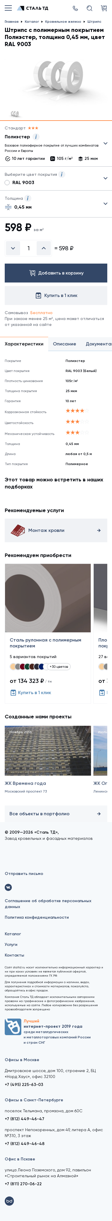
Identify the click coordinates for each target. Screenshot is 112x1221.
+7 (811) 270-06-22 (23, 1183)
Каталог (13, 933)
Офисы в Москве (22, 1059)
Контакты (14, 955)
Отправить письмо (24, 873)
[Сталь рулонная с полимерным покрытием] (48, 633)
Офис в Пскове (20, 1159)
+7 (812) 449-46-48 (25, 1143)
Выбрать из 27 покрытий (51, 144)
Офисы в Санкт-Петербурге (34, 1100)
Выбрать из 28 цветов (56, 178)
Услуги (11, 944)
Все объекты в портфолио (56, 813)
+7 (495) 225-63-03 (24, 1084)
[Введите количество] (28, 248)
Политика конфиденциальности (37, 917)
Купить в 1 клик (30, 692)
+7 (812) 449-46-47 (24, 1118)
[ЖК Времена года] (48, 767)
